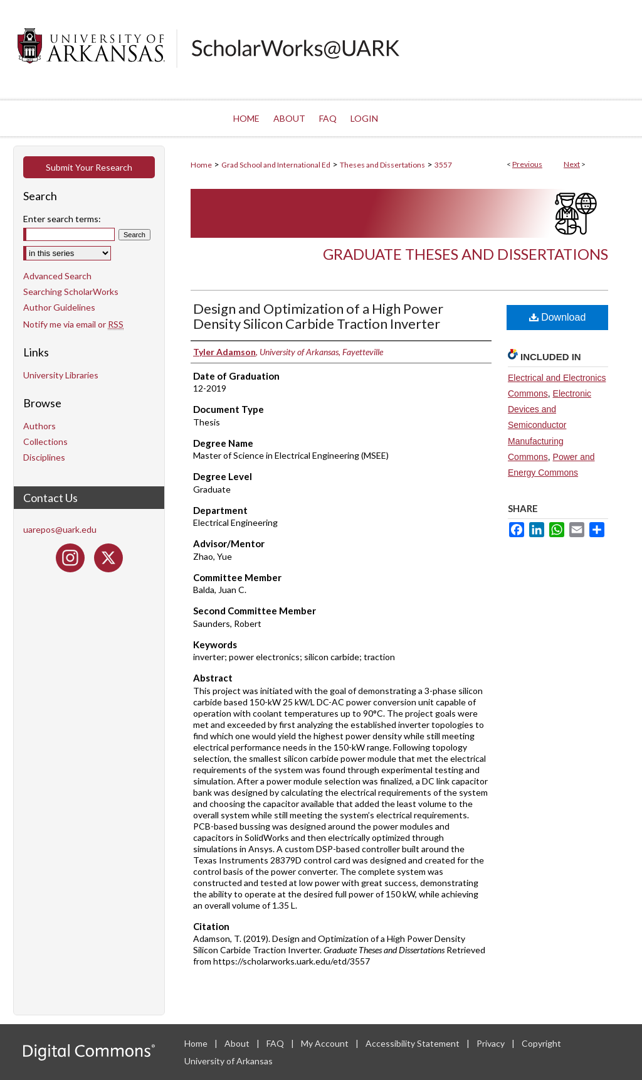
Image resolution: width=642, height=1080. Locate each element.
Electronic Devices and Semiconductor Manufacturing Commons (549, 425)
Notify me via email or (73, 324)
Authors (39, 425)
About (237, 1043)
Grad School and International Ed (275, 164)
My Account (325, 1043)
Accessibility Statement (413, 1043)
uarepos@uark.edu (60, 529)
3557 (443, 164)
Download (557, 317)
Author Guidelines (59, 307)
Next (572, 164)
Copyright (541, 1043)
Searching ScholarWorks (70, 291)
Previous (527, 164)
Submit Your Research (89, 167)
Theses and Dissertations (382, 164)
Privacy (491, 1043)
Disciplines (44, 457)
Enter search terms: (62, 218)
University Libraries (60, 375)
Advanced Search (57, 275)
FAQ (276, 1043)
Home (201, 164)
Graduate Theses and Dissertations (465, 254)
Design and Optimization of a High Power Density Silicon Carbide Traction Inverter (318, 316)
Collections (45, 441)
